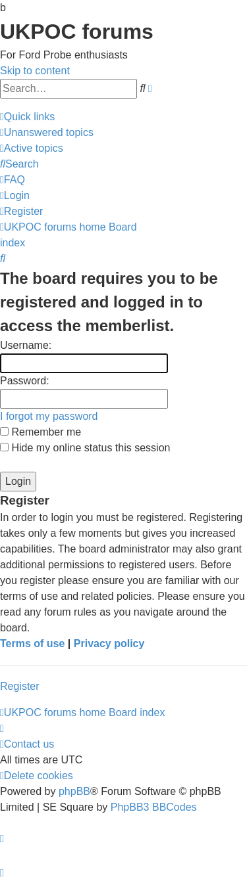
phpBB (74, 791)
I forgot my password (49, 416)
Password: (24, 380)
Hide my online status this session (85, 447)
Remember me (40, 432)
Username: (25, 345)
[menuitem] (47, 132)
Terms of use (32, 643)
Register (20, 686)
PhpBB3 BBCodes (154, 807)
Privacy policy (109, 643)
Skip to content (35, 70)
